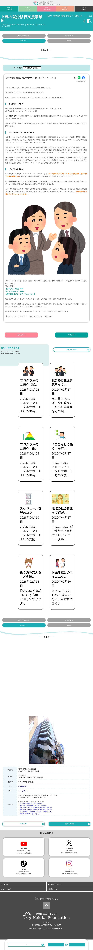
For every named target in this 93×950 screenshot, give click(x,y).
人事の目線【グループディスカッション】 (20, 294)
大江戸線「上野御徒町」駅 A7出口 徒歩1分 (33, 816)
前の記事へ (21, 335)
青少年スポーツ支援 (46, 8)
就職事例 (69, 40)
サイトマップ (6, 899)
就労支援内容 (69, 35)
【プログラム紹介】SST (14, 289)
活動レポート (24, 40)
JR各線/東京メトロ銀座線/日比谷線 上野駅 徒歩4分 (36, 822)
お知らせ (5, 894)
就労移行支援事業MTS (24, 35)
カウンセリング (28, 8)
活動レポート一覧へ (72, 349)
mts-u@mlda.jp (23, 801)
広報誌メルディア (65, 8)
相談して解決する (69, 834)
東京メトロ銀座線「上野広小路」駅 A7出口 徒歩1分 (36, 820)
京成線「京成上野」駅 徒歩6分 (30, 824)
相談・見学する (67, 944)
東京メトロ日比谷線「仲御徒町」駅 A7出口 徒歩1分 (36, 818)
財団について (53, 899)
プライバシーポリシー (55, 894)
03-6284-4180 (26, 943)
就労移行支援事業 (9, 8)
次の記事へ (72, 335)
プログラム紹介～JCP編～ (14, 291)
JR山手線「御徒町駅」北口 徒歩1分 (31, 814)
